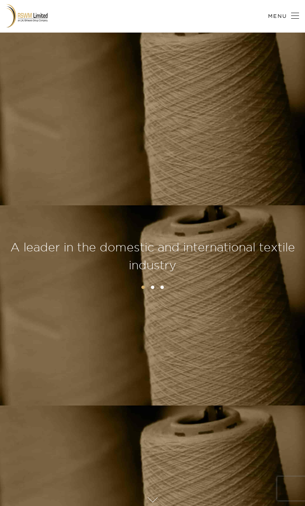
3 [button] (162, 287)
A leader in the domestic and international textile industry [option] (152, 256)
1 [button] (143, 287)
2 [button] (152, 287)
